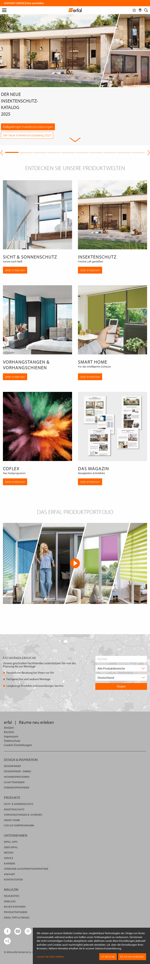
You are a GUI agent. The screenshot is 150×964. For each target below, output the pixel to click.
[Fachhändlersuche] (140, 10)
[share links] (7, 941)
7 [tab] (96, 152)
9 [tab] (124, 152)
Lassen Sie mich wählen (50, 956)
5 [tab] (68, 152)
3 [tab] (40, 152)
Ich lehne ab (108, 956)
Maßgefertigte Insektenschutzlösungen (28, 127)
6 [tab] (82, 152)
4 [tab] (54, 152)
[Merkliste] (134, 10)
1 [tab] (12, 152)
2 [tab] (26, 152)
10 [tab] (138, 152)
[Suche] (146, 10)
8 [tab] (110, 152)
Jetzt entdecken (15, 270)
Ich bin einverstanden (132, 956)
